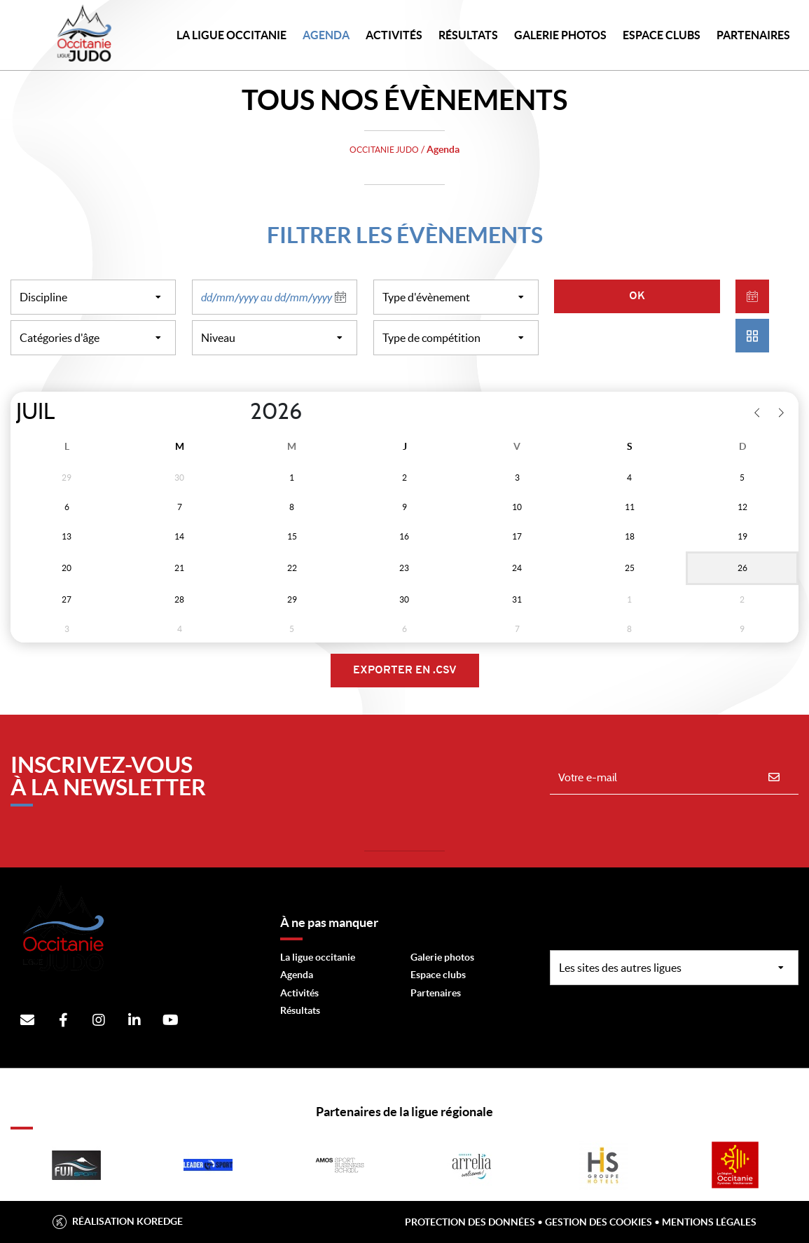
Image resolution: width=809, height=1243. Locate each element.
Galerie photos (560, 35)
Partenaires (435, 992)
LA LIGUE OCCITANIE (231, 35)
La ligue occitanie (317, 957)
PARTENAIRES (753, 35)
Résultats (468, 35)
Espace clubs (438, 974)
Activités (394, 35)
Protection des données (470, 1222)
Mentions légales (709, 1222)
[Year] (239, 412)
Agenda (326, 35)
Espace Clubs (661, 35)
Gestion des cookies (598, 1222)
